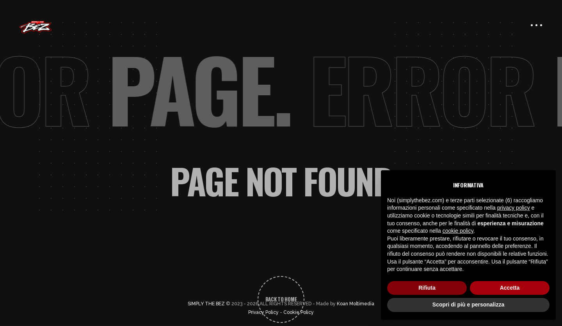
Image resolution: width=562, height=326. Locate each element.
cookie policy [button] (458, 231)
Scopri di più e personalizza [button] (468, 304)
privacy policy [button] (513, 208)
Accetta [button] (510, 288)
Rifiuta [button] (427, 288)
